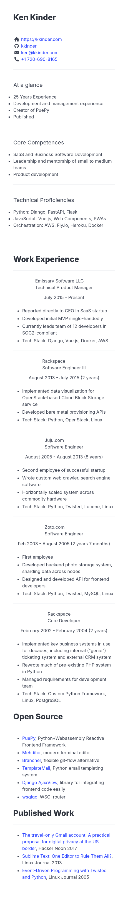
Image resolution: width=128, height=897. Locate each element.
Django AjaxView (39, 782)
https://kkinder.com (41, 39)
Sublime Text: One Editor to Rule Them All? (67, 856)
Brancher (31, 760)
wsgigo (29, 797)
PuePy (29, 738)
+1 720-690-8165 (39, 59)
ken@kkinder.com (40, 52)
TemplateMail (36, 768)
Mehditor (31, 752)
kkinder (29, 46)
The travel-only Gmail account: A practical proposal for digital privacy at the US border (66, 841)
